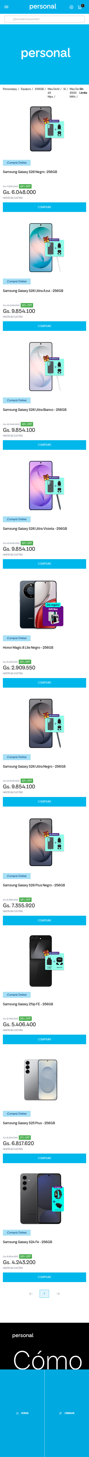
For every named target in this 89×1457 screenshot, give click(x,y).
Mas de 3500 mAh (74, 93)
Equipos (26, 89)
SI (58, 89)
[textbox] (44, 19)
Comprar (44, 207)
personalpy (10, 89)
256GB (39, 89)
